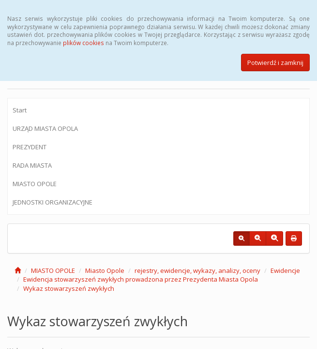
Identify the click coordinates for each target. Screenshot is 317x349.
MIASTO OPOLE (35, 183)
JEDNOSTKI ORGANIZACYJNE (52, 202)
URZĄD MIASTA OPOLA (45, 128)
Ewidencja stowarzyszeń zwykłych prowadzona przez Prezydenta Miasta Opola (140, 279)
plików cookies (83, 43)
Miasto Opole (104, 270)
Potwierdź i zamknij (275, 62)
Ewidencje (285, 270)
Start (20, 110)
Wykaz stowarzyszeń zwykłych (68, 288)
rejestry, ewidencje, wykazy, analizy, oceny (197, 270)
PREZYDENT (29, 147)
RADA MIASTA (32, 165)
